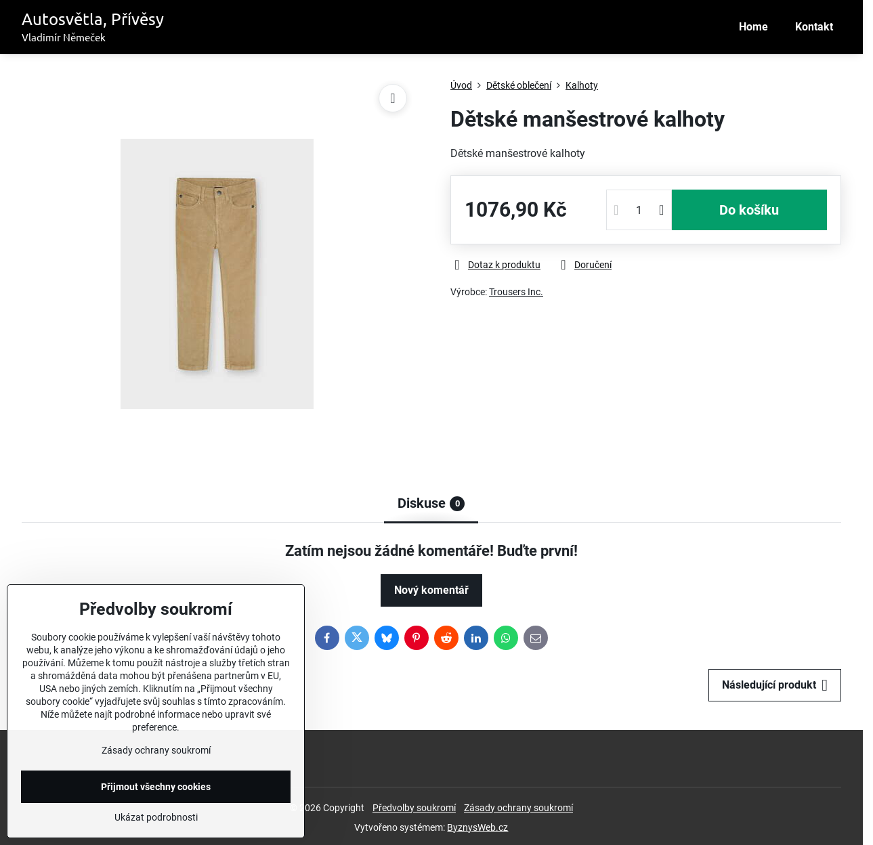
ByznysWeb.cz (477, 827)
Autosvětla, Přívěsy (93, 27)
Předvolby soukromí (414, 807)
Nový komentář (431, 590)
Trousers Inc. (516, 291)
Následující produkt (775, 685)
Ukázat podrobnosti (156, 817)
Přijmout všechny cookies (156, 786)
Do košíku (749, 210)
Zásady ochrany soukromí (518, 807)
